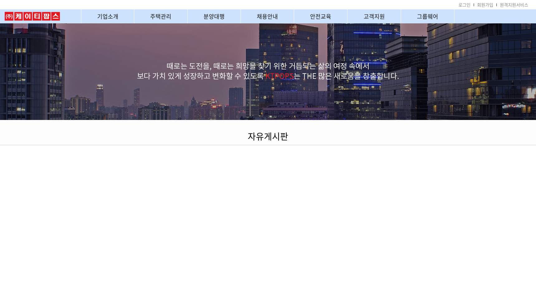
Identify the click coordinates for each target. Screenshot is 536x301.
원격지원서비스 (514, 5)
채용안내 (267, 16)
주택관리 (160, 16)
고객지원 (374, 16)
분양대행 (214, 16)
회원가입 (485, 5)
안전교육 (320, 16)
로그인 (464, 5)
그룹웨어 (427, 16)
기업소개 (107, 16)
